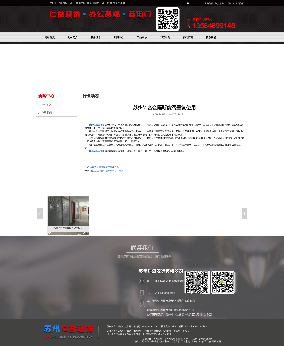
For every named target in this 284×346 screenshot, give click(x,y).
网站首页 (217, 95)
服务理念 (154, 341)
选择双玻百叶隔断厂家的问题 (104, 167)
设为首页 (208, 3)
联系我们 (206, 341)
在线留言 (230, 3)
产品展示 (175, 341)
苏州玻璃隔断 (205, 338)
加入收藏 (219, 3)
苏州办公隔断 (190, 338)
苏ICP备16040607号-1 (195, 326)
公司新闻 (58, 112)
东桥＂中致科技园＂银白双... (68, 228)
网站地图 (216, 341)
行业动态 (58, 104)
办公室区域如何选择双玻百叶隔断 (106, 170)
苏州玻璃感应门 (174, 338)
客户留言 (196, 341)
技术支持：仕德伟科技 (172, 326)
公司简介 (144, 341)
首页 (136, 341)
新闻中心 (46, 96)
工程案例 (186, 341)
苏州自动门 (159, 338)
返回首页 (239, 3)
